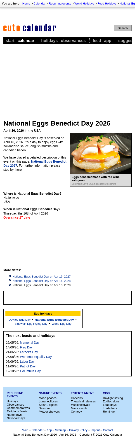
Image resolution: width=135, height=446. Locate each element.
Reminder (109, 411)
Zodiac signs (111, 401)
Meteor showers (49, 411)
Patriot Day (28, 366)
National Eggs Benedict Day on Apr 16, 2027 (41, 276)
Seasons (44, 408)
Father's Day (29, 352)
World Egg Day (61, 323)
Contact (108, 430)
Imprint (95, 430)
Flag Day (26, 347)
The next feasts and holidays (30, 336)
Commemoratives (18, 408)
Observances (73, 40)
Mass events (79, 408)
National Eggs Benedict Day (54, 319)
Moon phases (48, 398)
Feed (97, 40)
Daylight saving (113, 398)
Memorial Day (29, 342)
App (107, 40)
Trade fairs (110, 408)
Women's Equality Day (36, 357)
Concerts (77, 398)
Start (10, 40)
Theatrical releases (83, 401)
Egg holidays (43, 313)
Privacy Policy (78, 430)
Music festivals (80, 404)
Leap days (109, 404)
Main (25, 430)
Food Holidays (106, 3)
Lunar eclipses (48, 401)
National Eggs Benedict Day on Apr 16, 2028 (41, 281)
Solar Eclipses (48, 404)
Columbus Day (30, 371)
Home (26, 3)
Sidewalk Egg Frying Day (30, 323)
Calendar (39, 3)
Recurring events (60, 3)
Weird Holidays (84, 3)
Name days (14, 414)
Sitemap (60, 430)
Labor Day (27, 361)
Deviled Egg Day (20, 319)
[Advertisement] (67, 79)
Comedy (76, 411)
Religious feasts (17, 411)
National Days (16, 418)
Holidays (49, 40)
